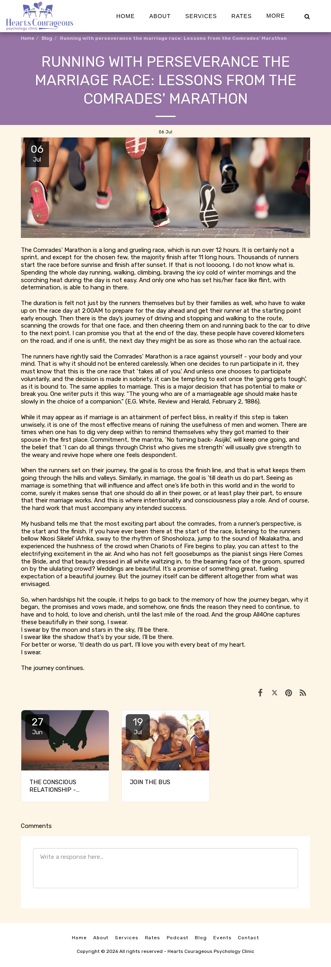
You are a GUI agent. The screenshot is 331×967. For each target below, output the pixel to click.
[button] (307, 15)
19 (138, 726)
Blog (47, 38)
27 (37, 726)
